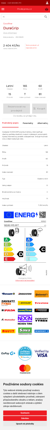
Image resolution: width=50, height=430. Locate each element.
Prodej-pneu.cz (24, 9)
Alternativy (42, 123)
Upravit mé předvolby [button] (25, 424)
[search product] (46, 17)
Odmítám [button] (25, 418)
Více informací (10, 33)
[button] (46, 9)
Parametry (28, 123)
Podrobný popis (10, 123)
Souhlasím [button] (25, 413)
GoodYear (8, 23)
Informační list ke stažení (25, 280)
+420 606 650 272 (14, 3)
